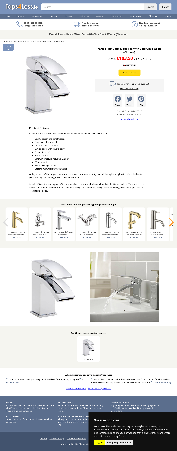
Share (117, 100)
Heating (99, 16)
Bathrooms (37, 16)
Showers (20, 16)
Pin (141, 100)
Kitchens (68, 16)
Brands (168, 16)
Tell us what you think (99, 388)
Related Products (129, 119)
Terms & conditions (76, 438)
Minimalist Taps (44, 41)
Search (150, 6)
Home (7, 41)
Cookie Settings (57, 438)
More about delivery (129, 88)
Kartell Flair (59, 41)
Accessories (135, 16)
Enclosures (84, 16)
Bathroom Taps (26, 41)
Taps (8, 16)
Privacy (43, 438)
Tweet (129, 100)
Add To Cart (129, 72)
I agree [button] (99, 442)
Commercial (116, 16)
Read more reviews (76, 388)
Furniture (53, 16)
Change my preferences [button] (119, 442)
